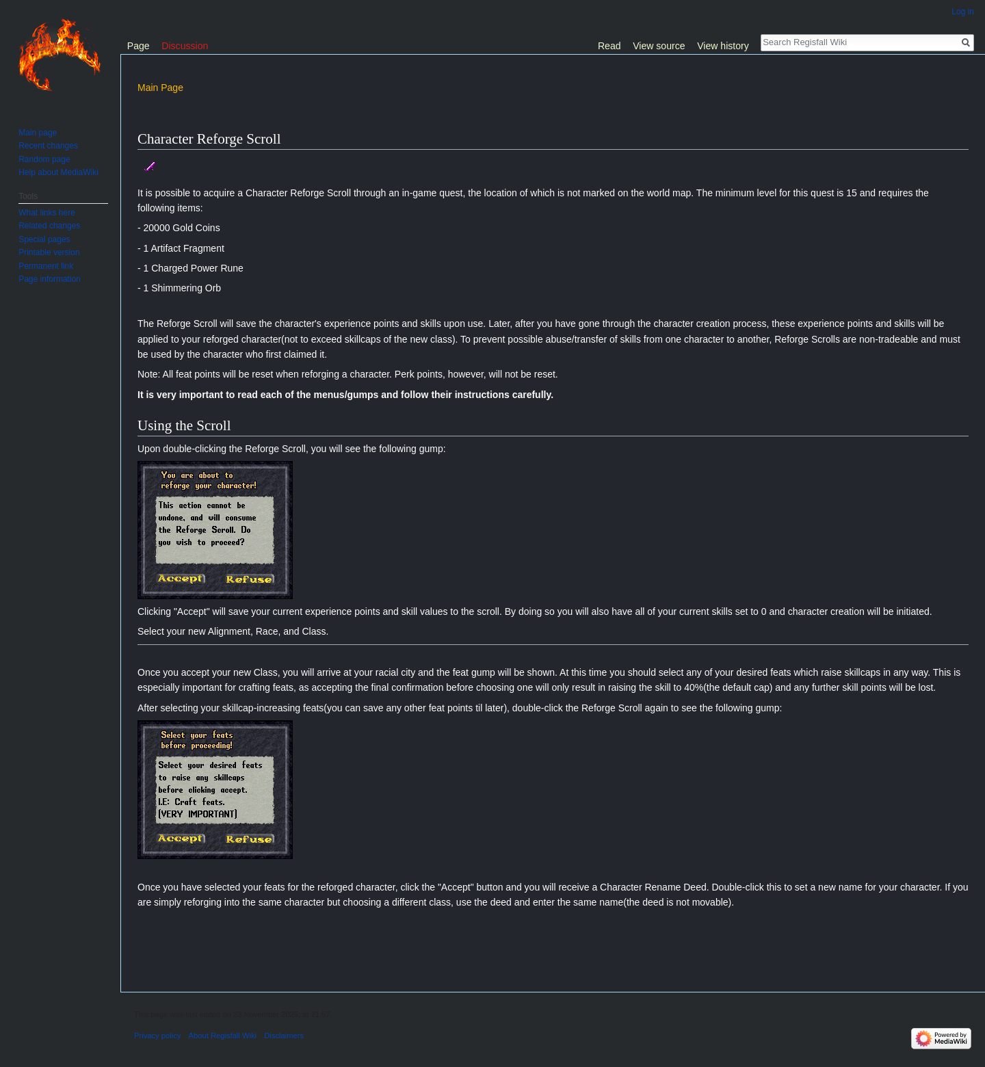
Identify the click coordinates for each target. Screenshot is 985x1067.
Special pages (44, 239)
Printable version (48, 252)
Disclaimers (284, 1035)
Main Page (160, 87)
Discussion (184, 45)
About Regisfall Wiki (223, 1035)
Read (609, 45)
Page (138, 45)
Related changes (49, 225)
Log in (962, 11)
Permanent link (45, 266)
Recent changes (48, 145)
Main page (37, 132)
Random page (44, 159)
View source (659, 45)
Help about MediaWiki (58, 172)
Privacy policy (157, 1035)
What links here (46, 213)
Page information (49, 279)
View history (723, 45)
